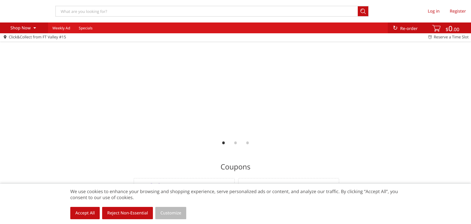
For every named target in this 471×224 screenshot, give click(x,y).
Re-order (409, 28)
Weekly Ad (61, 28)
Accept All (85, 213)
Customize (170, 213)
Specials (86, 28)
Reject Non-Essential (127, 213)
